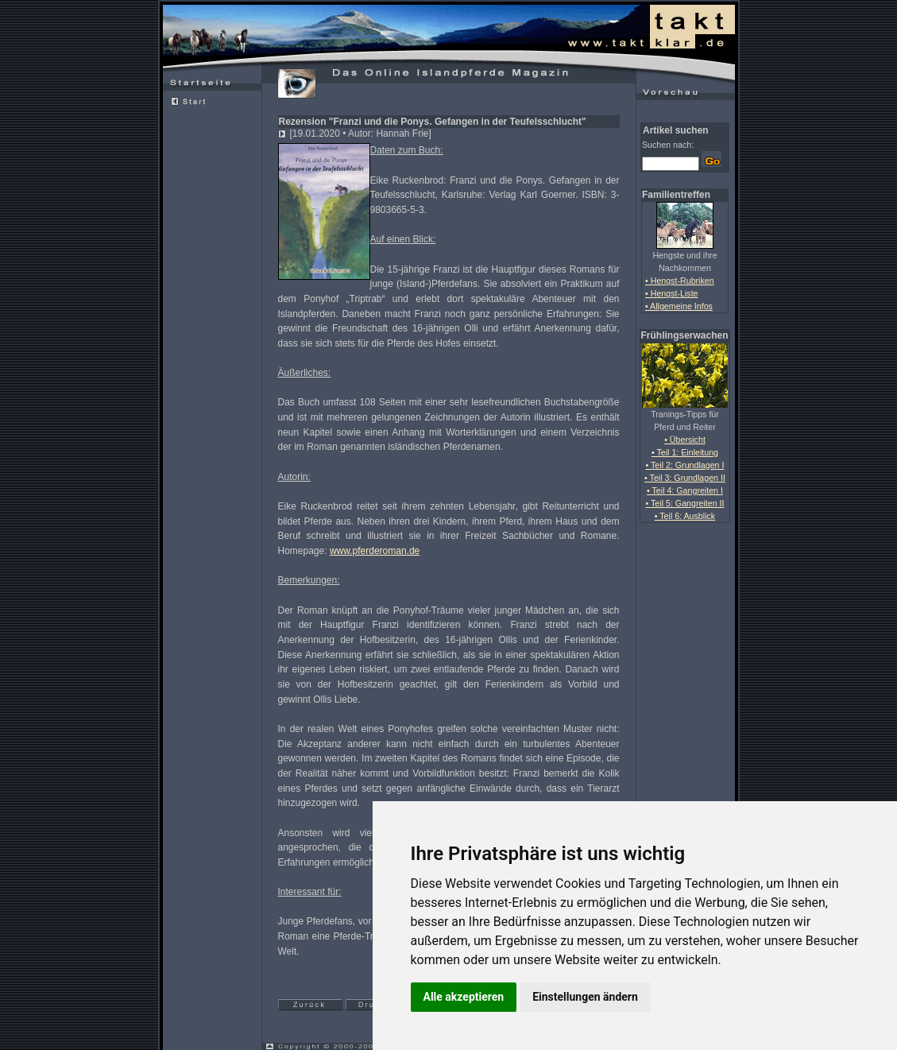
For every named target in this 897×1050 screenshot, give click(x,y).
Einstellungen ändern (585, 996)
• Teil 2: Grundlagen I (685, 465)
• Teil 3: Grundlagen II (684, 477)
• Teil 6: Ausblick (685, 516)
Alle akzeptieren (464, 996)
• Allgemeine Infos (679, 306)
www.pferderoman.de (375, 550)
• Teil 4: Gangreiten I (685, 490)
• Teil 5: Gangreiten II (685, 503)
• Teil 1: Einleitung (684, 452)
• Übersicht (685, 439)
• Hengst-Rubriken (679, 280)
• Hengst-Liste (671, 293)
